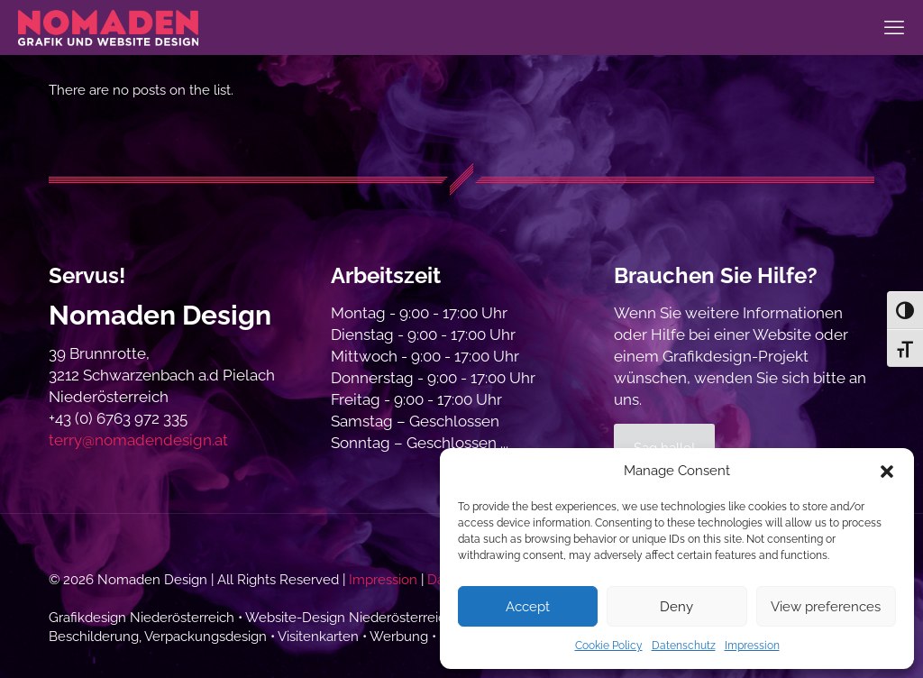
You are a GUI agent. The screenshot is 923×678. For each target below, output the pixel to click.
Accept (528, 607)
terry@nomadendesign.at (138, 440)
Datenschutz (684, 645)
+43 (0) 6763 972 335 (118, 418)
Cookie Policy (609, 645)
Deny (676, 607)
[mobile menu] (894, 27)
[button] (887, 472)
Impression (752, 645)
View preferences (826, 607)
